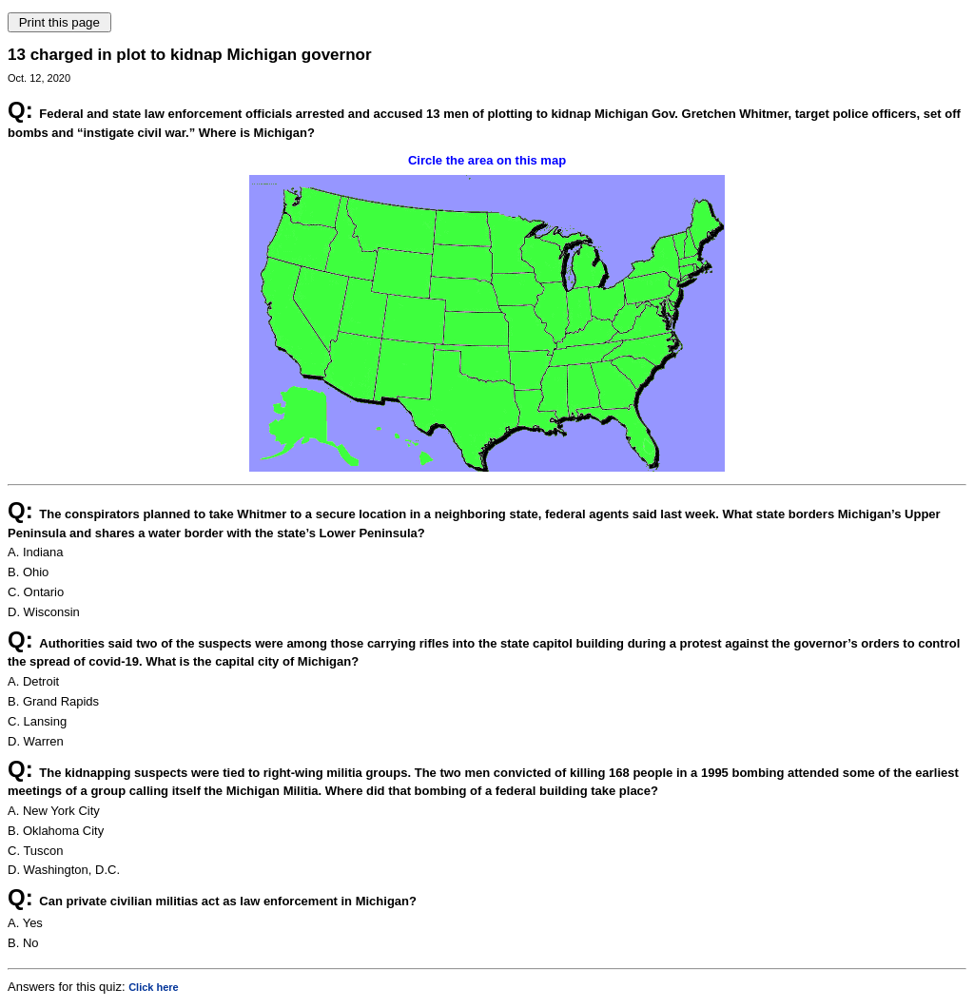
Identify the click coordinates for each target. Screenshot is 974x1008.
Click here (153, 987)
